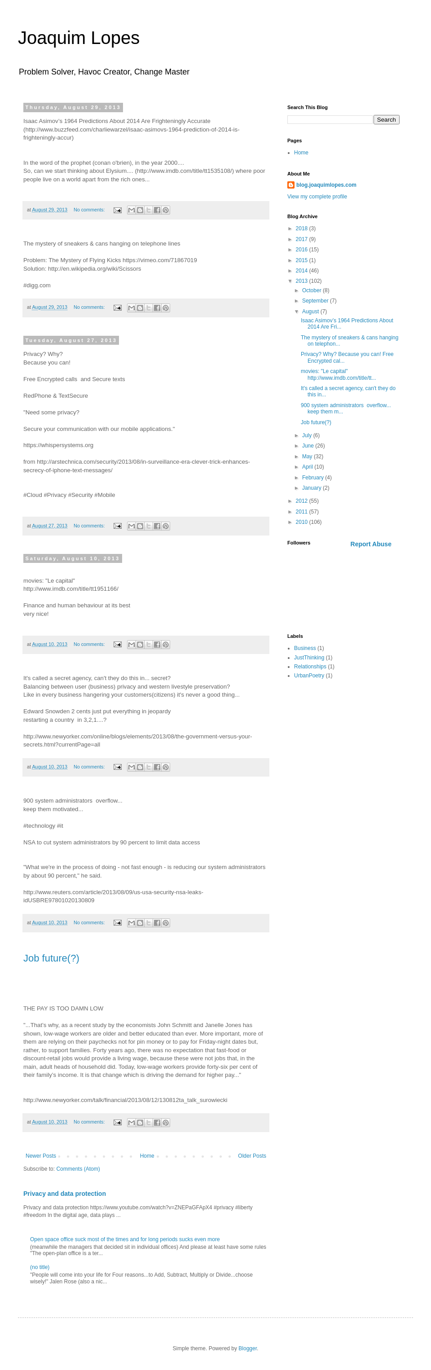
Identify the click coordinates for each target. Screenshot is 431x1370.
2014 (302, 271)
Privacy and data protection (64, 1193)
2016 (302, 249)
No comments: (90, 209)
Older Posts (252, 1156)
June (308, 446)
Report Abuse (371, 544)
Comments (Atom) (78, 1169)
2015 (302, 260)
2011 (302, 512)
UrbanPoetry (309, 675)
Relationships (310, 666)
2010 (302, 522)
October (312, 290)
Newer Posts (41, 1156)
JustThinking (309, 657)
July (307, 435)
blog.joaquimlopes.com (326, 185)
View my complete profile (317, 196)
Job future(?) (51, 958)
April (308, 467)
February (313, 477)
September (316, 301)
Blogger (247, 1348)
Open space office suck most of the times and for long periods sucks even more (125, 1239)
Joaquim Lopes (79, 38)
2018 (302, 228)
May (308, 456)
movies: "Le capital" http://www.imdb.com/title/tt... (338, 374)
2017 (302, 239)
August (311, 311)
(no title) (39, 1267)
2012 (302, 501)
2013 (302, 281)
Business (305, 648)
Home (147, 1156)
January (312, 488)
